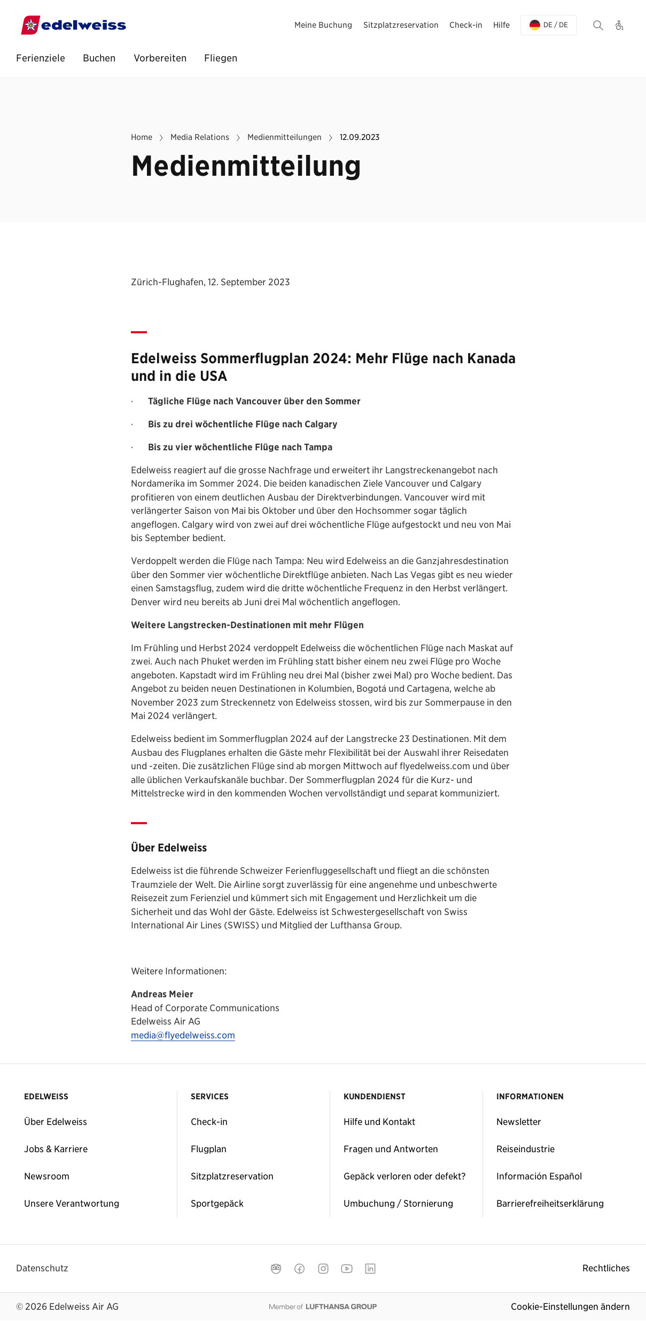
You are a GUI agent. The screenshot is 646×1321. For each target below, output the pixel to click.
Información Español (539, 1176)
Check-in (209, 1121)
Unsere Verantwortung (71, 1203)
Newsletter (518, 1121)
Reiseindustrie (525, 1149)
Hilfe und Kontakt (379, 1121)
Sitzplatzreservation (232, 1176)
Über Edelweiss (55, 1121)
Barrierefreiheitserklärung (550, 1203)
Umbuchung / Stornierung (398, 1203)
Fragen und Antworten (391, 1149)
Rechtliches (606, 1268)
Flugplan (209, 1149)
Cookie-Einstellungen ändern (570, 1306)
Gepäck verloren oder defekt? (405, 1176)
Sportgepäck (217, 1203)
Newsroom (46, 1176)
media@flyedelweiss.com (183, 1036)
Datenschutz (42, 1268)
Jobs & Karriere (56, 1149)
